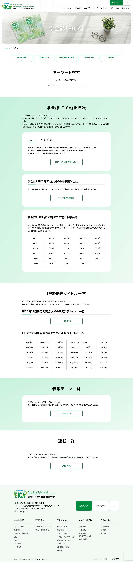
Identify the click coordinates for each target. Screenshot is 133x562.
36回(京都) (29, 342)
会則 (15, 537)
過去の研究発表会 (42, 530)
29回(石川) (44, 347)
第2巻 (66, 263)
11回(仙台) (44, 362)
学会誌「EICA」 (89, 8)
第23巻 (51, 243)
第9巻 (36, 258)
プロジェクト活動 (102, 8)
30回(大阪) (29, 347)
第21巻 (81, 243)
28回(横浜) (59, 347)
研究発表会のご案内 (43, 526)
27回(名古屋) (73, 347)
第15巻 (97, 248)
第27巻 (66, 238)
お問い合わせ (126, 8)
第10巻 (97, 253)
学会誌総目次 (63, 533)
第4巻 (36, 263)
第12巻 (66, 253)
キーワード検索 (21, 57)
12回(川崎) (29, 362)
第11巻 (81, 253)
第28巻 (51, 238)
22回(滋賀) (59, 352)
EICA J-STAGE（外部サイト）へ (66, 162)
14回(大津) (88, 357)
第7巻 (66, 258)
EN (127, 3)
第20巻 (97, 243)
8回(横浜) (88, 362)
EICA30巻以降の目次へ (66, 198)
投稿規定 (18, 547)
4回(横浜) (59, 367)
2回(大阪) (88, 367)
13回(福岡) (103, 357)
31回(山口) (103, 342)
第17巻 (66, 248)
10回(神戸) (59, 362)
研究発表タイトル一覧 (66, 57)
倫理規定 (18, 543)
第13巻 (51, 253)
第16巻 (81, 248)
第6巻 (82, 258)
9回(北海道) (74, 362)
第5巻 (97, 258)
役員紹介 (17, 530)
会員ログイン (116, 3)
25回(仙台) (103, 347)
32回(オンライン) (88, 342)
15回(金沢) (74, 357)
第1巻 (82, 263)
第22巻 (66, 243)
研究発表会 (78, 8)
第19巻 (35, 248)
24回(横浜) (29, 352)
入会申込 (104, 533)
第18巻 (51, 248)
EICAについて (19, 526)
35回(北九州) (44, 342)
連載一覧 (111, 57)
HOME (6, 48)
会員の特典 (105, 526)
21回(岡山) (74, 352)
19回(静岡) (103, 352)
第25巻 (97, 238)
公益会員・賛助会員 (21, 533)
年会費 (103, 530)
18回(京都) (29, 357)
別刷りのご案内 (63, 547)
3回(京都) (74, 367)
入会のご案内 (114, 8)
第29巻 (35, 238)
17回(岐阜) (44, 357)
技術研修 (82, 526)
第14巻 (35, 253)
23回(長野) (44, 352)
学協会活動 (83, 539)
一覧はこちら (66, 321)
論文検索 (60, 530)
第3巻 (51, 263)
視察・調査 (83, 530)
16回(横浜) (59, 357)
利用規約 (115, 559)
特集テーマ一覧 (89, 57)
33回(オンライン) (74, 342)
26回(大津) (88, 347)
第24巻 (35, 243)
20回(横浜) (88, 352)
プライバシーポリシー (101, 559)
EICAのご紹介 (67, 8)
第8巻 (51, 258)
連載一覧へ (66, 466)
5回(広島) (44, 367)
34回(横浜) (59, 342)
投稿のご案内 (62, 526)
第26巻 (81, 238)
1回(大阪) (103, 367)
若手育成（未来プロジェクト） (86, 534)
